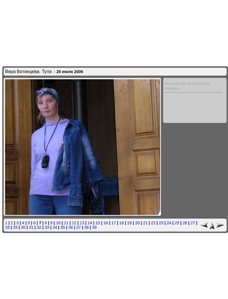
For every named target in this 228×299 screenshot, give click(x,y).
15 (98, 223)
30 (23, 227)
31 (31, 227)
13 (82, 223)
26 (185, 223)
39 (94, 227)
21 (145, 223)
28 (7, 227)
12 (74, 223)
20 (137, 223)
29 (15, 227)
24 (169, 223)
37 (78, 227)
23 (161, 223)
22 (153, 223)
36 (70, 227)
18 (121, 223)
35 (62, 227)
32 (39, 227)
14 (90, 223)
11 (66, 223)
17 (113, 223)
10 (58, 223)
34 (54, 227)
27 (192, 223)
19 (129, 223)
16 (106, 223)
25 (177, 223)
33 (47, 227)
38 (86, 227)
